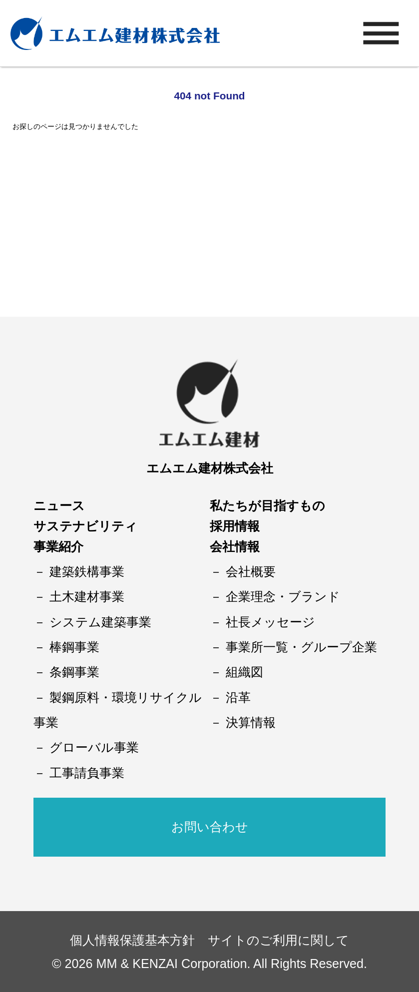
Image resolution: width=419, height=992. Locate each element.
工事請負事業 (86, 773)
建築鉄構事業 (86, 571)
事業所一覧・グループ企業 (301, 647)
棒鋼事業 (74, 647)
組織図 (244, 672)
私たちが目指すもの (267, 505)
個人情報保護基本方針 (132, 940)
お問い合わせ (209, 827)
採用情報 (235, 526)
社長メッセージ (270, 622)
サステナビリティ (85, 526)
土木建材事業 (86, 596)
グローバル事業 (94, 747)
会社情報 (235, 546)
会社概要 (251, 571)
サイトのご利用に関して (278, 940)
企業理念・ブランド (283, 596)
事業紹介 (58, 546)
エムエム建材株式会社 (209, 468)
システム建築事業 (100, 622)
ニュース (59, 505)
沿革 (238, 697)
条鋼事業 (74, 672)
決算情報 (251, 722)
